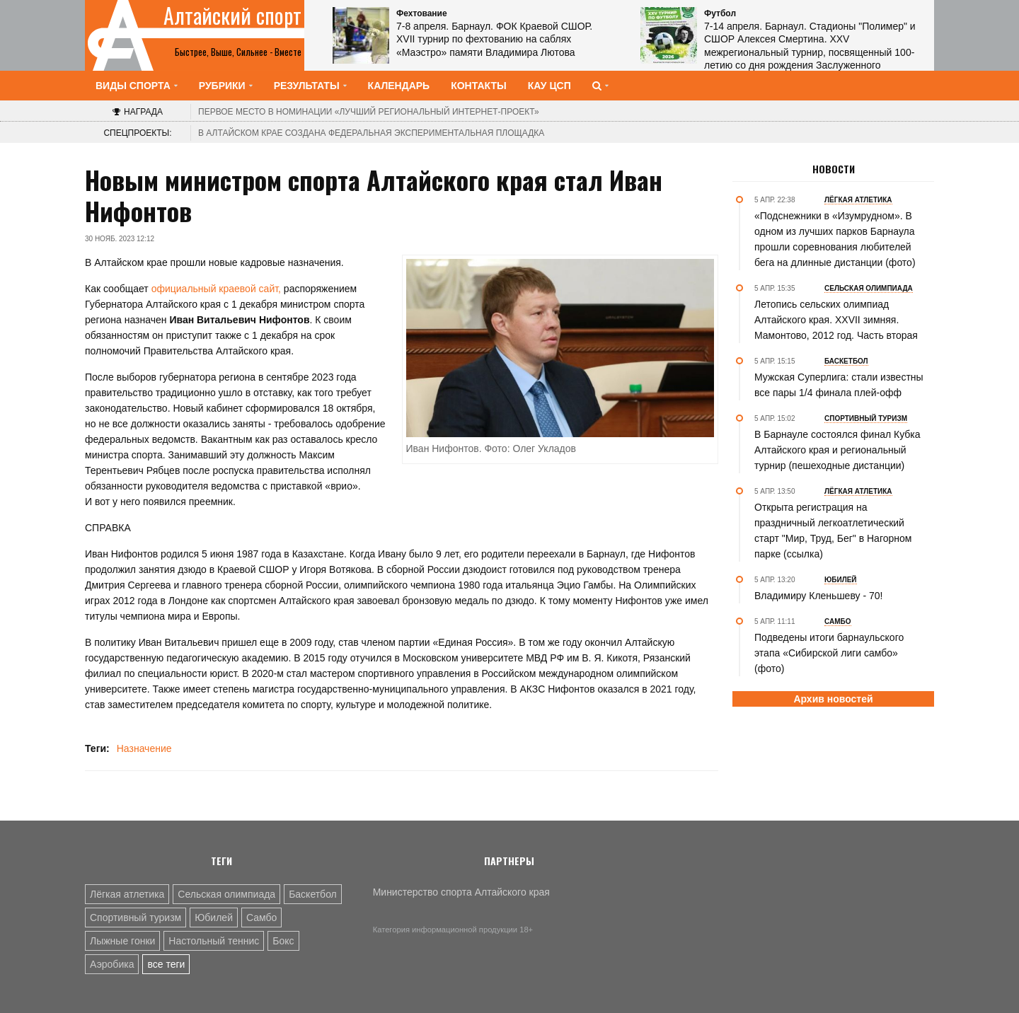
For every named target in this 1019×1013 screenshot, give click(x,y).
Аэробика (112, 964)
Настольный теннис (213, 941)
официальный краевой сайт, (215, 288)
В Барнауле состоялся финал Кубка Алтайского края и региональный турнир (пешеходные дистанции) (837, 450)
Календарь (399, 85)
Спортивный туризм (135, 917)
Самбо (261, 917)
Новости (833, 169)
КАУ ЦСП (549, 85)
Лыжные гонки (122, 941)
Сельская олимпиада (226, 894)
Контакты (478, 85)
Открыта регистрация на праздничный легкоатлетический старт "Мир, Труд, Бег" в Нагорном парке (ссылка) (832, 531)
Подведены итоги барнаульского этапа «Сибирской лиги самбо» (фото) (829, 653)
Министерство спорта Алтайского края (461, 892)
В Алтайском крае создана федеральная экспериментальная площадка (371, 133)
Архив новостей (833, 699)
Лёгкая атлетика (127, 894)
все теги (166, 964)
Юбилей (214, 917)
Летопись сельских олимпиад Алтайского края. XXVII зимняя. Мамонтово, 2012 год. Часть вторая (836, 320)
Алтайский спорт (232, 15)
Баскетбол (313, 894)
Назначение (144, 748)
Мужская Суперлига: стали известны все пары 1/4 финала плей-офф (838, 384)
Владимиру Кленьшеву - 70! (818, 595)
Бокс (283, 941)
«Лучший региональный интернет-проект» (368, 112)
